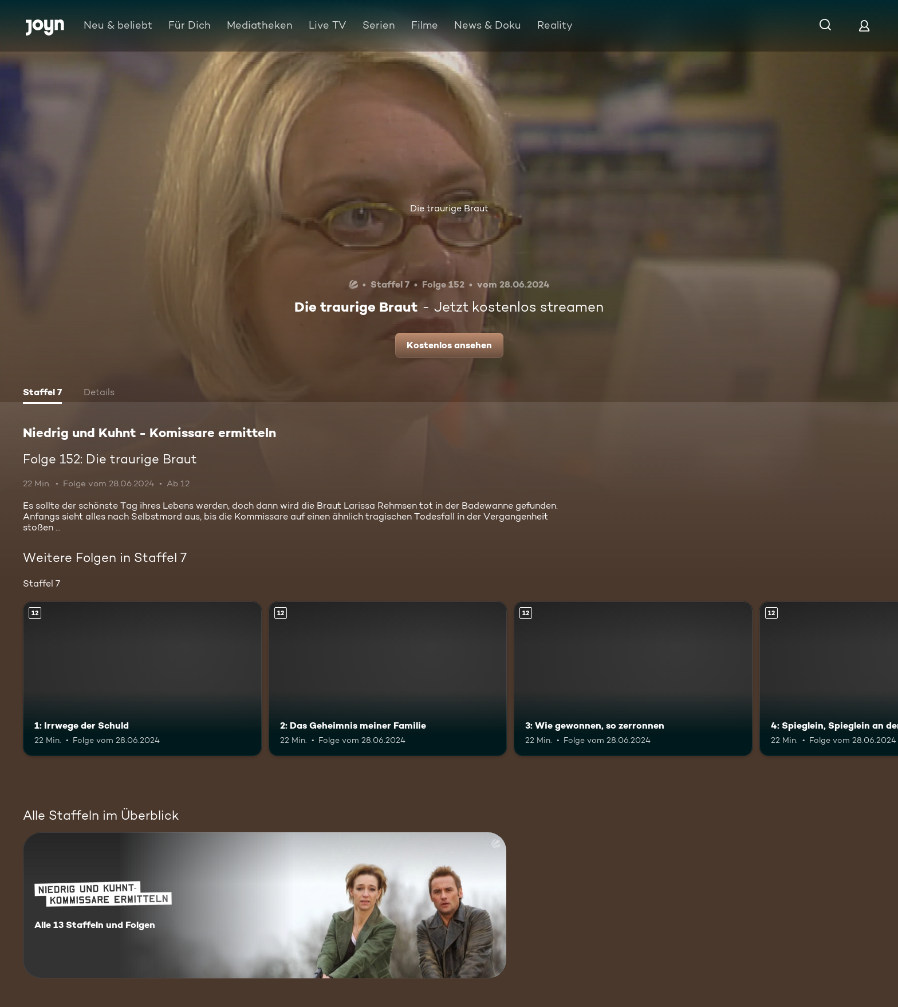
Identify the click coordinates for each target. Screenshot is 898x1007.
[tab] (42, 393)
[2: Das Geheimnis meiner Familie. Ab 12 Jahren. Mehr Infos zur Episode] (388, 679)
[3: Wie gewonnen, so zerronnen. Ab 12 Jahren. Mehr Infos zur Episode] (633, 679)
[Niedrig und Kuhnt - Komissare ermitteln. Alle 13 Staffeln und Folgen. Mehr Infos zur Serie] (264, 905)
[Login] (864, 25)
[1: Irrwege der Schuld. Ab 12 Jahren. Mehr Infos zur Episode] (142, 679)
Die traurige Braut (449, 208)
